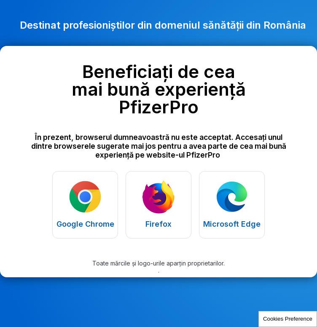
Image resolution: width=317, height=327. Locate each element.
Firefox (158, 224)
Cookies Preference (287, 319)
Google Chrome (85, 224)
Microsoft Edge (232, 224)
